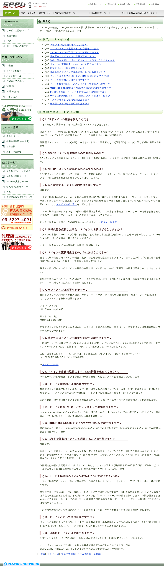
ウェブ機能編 (68, 554)
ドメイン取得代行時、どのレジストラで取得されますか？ (80, 84)
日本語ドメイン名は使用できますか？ (69, 103)
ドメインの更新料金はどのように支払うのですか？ (76, 64)
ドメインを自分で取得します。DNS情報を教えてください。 (81, 76)
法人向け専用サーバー (17, 176)
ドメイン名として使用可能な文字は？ (69, 99)
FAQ (8, 41)
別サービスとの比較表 (17, 46)
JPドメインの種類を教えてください (69, 44)
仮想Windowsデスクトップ (19, 197)
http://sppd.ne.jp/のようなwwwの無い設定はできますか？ (80, 88)
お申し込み (11, 96)
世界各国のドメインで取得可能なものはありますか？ (78, 72)
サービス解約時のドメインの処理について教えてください (80, 96)
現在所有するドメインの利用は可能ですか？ (73, 56)
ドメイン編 (53, 554)
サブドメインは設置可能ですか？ (67, 68)
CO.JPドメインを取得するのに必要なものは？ (74, 48)
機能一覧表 (11, 35)
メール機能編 (84, 554)
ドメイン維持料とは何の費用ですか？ (69, 80)
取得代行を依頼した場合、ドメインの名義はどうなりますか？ (82, 60)
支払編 (97, 554)
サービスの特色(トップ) (17, 30)
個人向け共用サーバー (17, 186)
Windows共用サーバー (17, 181)
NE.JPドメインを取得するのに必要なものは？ (74, 52)
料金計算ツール (13, 76)
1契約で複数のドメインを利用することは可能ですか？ (78, 92)
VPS (8, 192)
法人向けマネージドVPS (18, 171)
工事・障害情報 (13, 151)
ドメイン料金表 (109, 222)
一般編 (41, 554)
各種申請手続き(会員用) (17, 141)
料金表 (9, 65)
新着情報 (10, 146)
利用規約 (10, 86)
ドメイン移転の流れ (66, 204)
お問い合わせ (12, 91)
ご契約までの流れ (15, 81)
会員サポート (12, 136)
